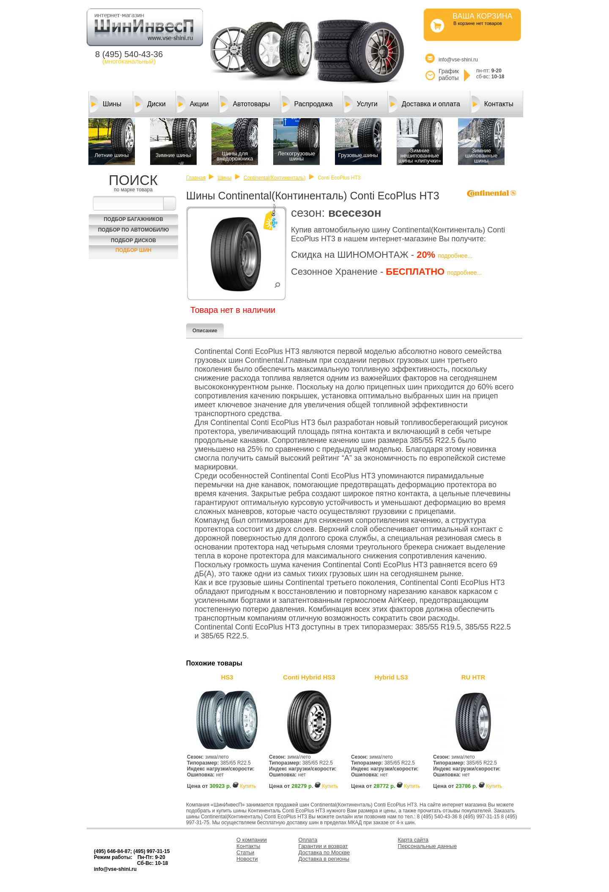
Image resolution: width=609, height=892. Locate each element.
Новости (247, 859)
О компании (251, 840)
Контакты (492, 104)
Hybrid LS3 (391, 677)
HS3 (227, 677)
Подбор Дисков (133, 240)
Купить (248, 786)
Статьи (245, 852)
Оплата (308, 840)
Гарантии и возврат (323, 846)
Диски (150, 104)
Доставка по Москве (324, 852)
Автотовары (245, 104)
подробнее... (455, 255)
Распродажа (307, 104)
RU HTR (473, 677)
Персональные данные (427, 846)
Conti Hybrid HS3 (309, 677)
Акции (193, 104)
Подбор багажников (133, 219)
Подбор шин (133, 250)
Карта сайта (413, 840)
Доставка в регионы (324, 859)
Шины (105, 104)
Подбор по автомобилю (133, 230)
